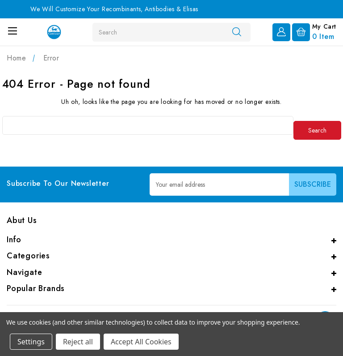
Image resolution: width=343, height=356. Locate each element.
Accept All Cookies (141, 342)
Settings (31, 342)
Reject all (78, 342)
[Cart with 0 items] (314, 31)
